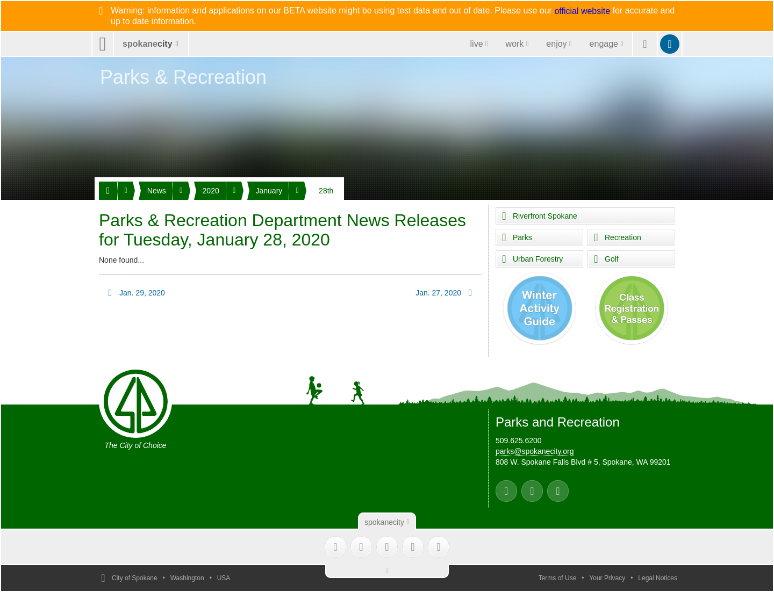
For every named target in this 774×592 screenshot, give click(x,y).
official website (582, 11)
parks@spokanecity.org (535, 451)
